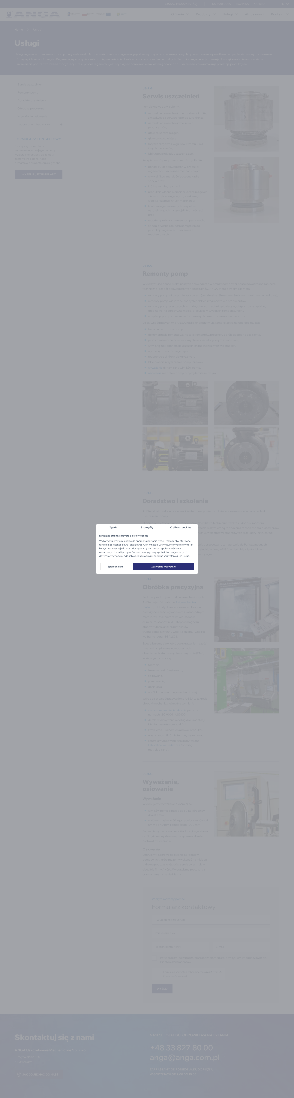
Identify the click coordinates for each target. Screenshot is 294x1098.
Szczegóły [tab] (147, 527)
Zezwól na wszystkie (163, 566)
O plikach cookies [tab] (180, 527)
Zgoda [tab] (113, 527)
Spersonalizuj (115, 566)
